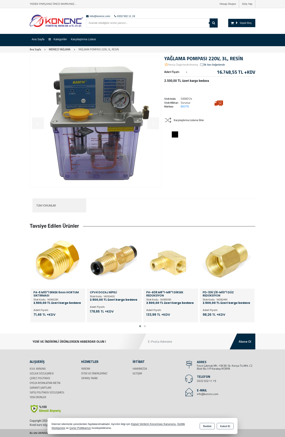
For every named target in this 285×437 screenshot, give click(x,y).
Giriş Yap (247, 3)
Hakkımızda (140, 369)
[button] (140, 326)
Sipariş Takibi (89, 378)
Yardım (85, 369)
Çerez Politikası (40, 378)
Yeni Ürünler (38, 397)
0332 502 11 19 (206, 381)
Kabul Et (225, 426)
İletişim (137, 373)
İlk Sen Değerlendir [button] (212, 65)
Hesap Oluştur (228, 3)
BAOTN (185, 106)
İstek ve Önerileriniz (94, 373)
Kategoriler (57, 39)
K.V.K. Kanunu (38, 369)
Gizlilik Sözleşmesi (42, 373)
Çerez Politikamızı (80, 427)
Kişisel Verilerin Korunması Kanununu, (154, 424)
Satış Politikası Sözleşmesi (47, 392)
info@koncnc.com (207, 394)
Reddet (207, 426)
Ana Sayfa (38, 39)
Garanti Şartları (40, 388)
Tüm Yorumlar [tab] (46, 205)
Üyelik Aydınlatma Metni (45, 383)
